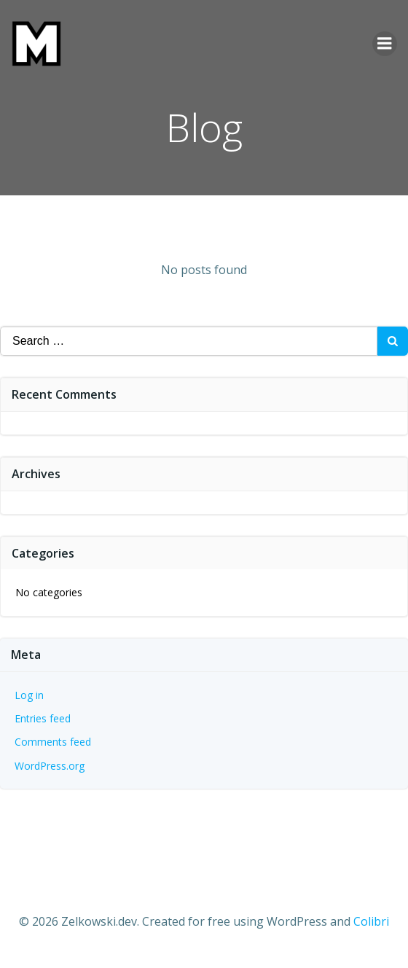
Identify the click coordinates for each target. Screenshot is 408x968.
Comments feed (53, 742)
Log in (29, 695)
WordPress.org (50, 766)
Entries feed (43, 718)
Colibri (371, 921)
